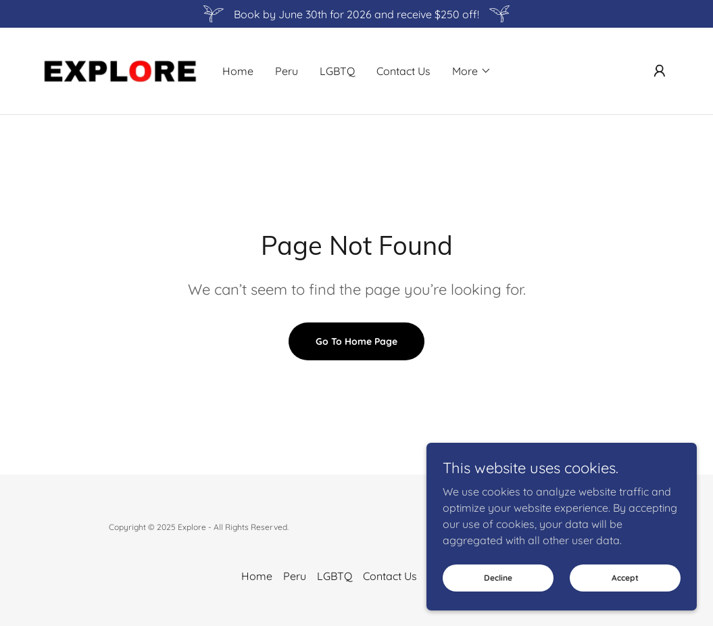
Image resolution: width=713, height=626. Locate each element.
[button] (471, 71)
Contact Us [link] (403, 71)
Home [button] (256, 576)
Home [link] (237, 71)
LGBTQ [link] (337, 71)
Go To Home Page (356, 341)
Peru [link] (286, 71)
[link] (120, 69)
